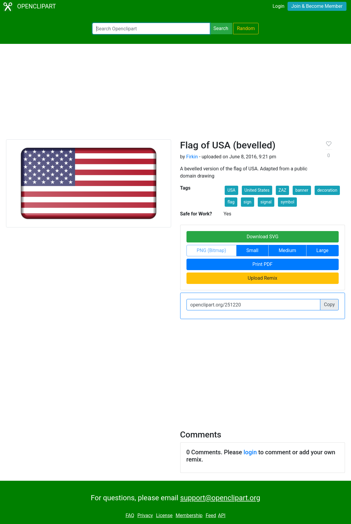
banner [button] (301, 190)
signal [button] (266, 202)
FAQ (129, 515)
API (222, 515)
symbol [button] (287, 202)
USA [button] (231, 190)
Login (278, 6)
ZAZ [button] (282, 190)
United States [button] (257, 190)
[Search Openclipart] (151, 28)
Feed (211, 515)
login (250, 452)
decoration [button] (327, 190)
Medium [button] (287, 250)
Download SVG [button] (263, 236)
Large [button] (322, 250)
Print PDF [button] (262, 264)
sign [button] (247, 202)
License (164, 515)
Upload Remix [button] (262, 278)
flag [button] (230, 202)
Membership (189, 515)
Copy (329, 304)
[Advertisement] (175, 94)
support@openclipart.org (220, 498)
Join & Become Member (317, 6)
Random (246, 28)
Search (221, 28)
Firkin (192, 157)
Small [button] (252, 250)
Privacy (145, 515)
